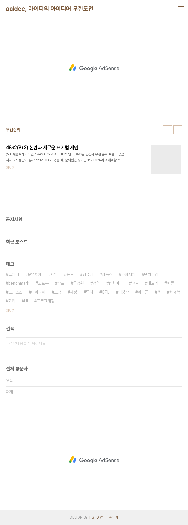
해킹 (73, 292)
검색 (176, 343)
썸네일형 (167, 129)
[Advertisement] (94, 68)
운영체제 (35, 274)
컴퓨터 (87, 274)
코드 (135, 283)
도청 (57, 292)
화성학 (174, 292)
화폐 (11, 301)
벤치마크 (116, 283)
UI (26, 301)
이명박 (123, 292)
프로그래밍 (45, 301)
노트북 (43, 283)
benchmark (18, 283)
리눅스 (107, 274)
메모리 (152, 283)
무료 (60, 283)
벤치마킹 (151, 274)
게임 (54, 274)
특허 (89, 292)
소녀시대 (128, 274)
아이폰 (143, 292)
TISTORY (96, 517)
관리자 (113, 517)
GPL (105, 292)
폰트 (70, 274)
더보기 (10, 311)
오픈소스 (15, 292)
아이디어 (38, 292)
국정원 (78, 283)
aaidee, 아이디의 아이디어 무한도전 (49, 9)
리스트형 (177, 129)
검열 (96, 283)
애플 (170, 283)
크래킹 (13, 274)
